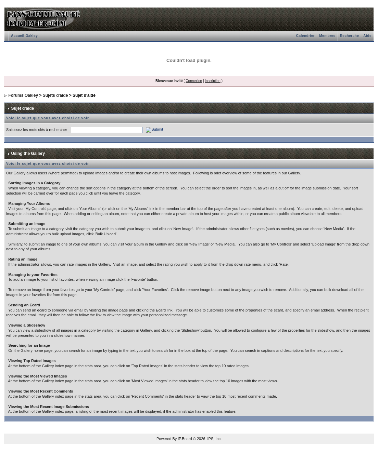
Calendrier (305, 36)
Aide (367, 36)
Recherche (349, 36)
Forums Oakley (23, 95)
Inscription (212, 81)
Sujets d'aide (55, 95)
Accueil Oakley (24, 36)
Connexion (194, 81)
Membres (327, 36)
